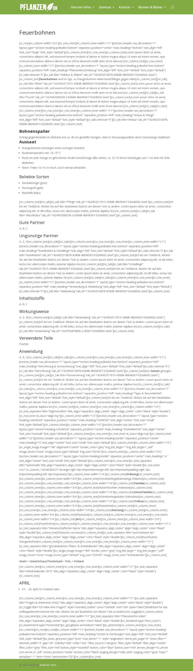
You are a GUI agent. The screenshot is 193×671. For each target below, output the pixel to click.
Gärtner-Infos (81, 7)
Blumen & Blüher (150, 7)
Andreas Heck (48, 665)
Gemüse (105, 7)
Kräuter (124, 7)
